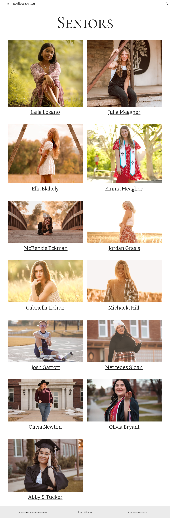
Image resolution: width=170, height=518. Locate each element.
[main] (85, 22)
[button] (167, 4)
